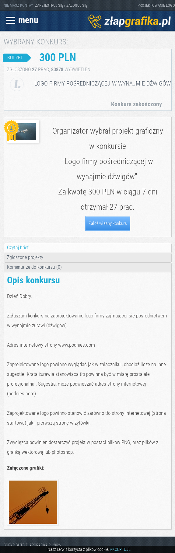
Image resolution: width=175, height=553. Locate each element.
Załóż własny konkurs (108, 223)
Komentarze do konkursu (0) (34, 267)
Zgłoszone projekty (25, 257)
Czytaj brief (18, 247)
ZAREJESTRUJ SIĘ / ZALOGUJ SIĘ (61, 5)
